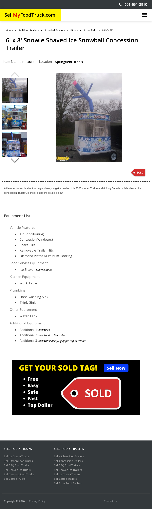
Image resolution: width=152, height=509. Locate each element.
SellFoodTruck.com (30, 15)
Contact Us (110, 501)
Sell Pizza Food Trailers (68, 483)
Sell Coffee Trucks (15, 478)
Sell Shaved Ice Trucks (17, 470)
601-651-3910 (133, 4)
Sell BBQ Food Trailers (67, 465)
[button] (15, 160)
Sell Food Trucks (18, 449)
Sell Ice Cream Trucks (16, 456)
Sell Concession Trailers (68, 461)
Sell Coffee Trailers (65, 478)
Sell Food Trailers (69, 449)
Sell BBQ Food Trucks (16, 465)
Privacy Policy (37, 501)
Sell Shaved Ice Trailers (68, 470)
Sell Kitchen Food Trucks (18, 461)
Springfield (63, 62)
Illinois (78, 62)
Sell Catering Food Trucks (19, 474)
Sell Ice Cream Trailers (67, 474)
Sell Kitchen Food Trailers (69, 456)
